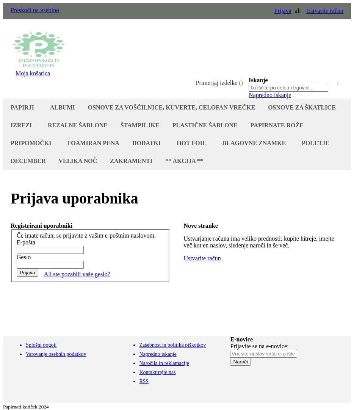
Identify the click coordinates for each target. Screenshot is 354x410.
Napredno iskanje (270, 95)
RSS (144, 381)
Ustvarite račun (324, 11)
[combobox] (288, 88)
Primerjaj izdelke (219, 83)
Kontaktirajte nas (157, 372)
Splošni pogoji (41, 345)
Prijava (282, 11)
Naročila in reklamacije (164, 363)
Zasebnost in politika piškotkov (172, 345)
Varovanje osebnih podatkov (56, 354)
